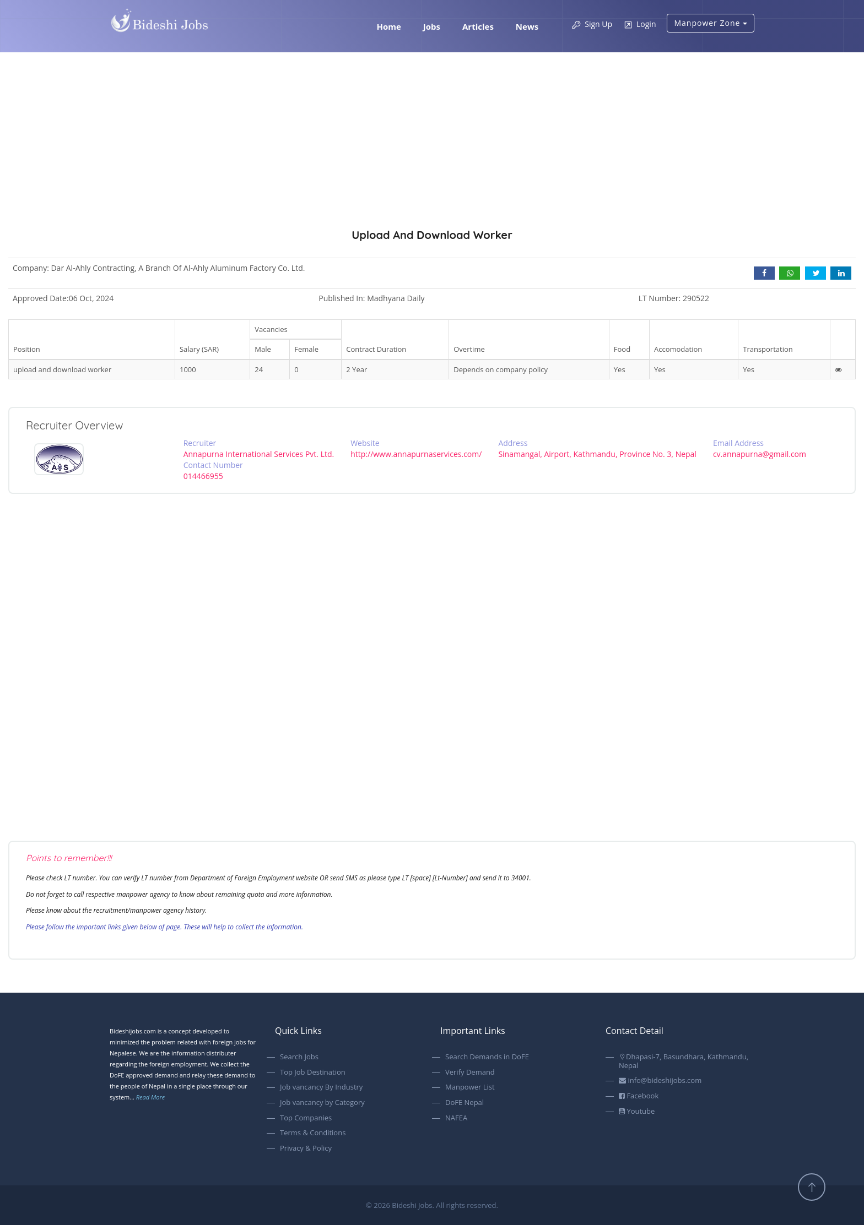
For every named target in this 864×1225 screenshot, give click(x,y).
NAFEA (456, 1118)
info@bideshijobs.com (660, 1080)
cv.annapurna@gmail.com (759, 454)
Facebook (638, 1096)
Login (639, 25)
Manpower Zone (710, 23)
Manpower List (470, 1087)
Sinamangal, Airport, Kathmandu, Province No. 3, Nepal (597, 454)
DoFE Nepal (464, 1102)
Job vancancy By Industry (321, 1087)
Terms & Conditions (312, 1133)
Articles (478, 26)
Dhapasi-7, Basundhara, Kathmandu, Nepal (683, 1061)
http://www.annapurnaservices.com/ (416, 454)
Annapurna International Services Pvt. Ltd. (258, 454)
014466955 (203, 476)
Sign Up (591, 25)
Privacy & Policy (306, 1148)
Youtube (637, 1111)
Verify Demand (470, 1072)
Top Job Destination (312, 1072)
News (527, 26)
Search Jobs (299, 1057)
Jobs (431, 26)
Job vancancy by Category (322, 1102)
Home (388, 26)
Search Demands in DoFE (487, 1057)
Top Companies (306, 1118)
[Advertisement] (432, 162)
